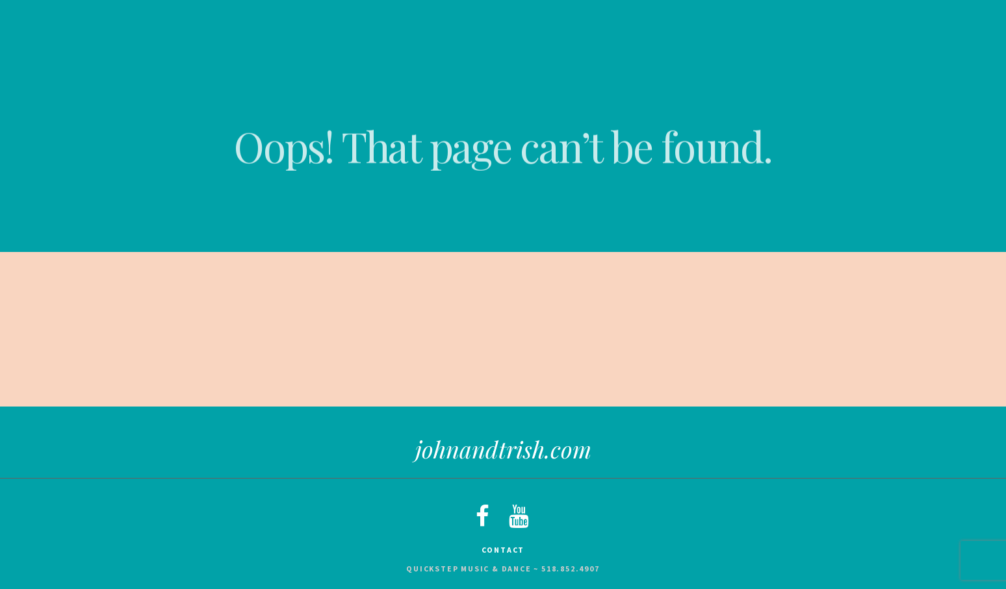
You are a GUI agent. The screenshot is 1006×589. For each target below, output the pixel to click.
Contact (503, 550)
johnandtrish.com (503, 448)
